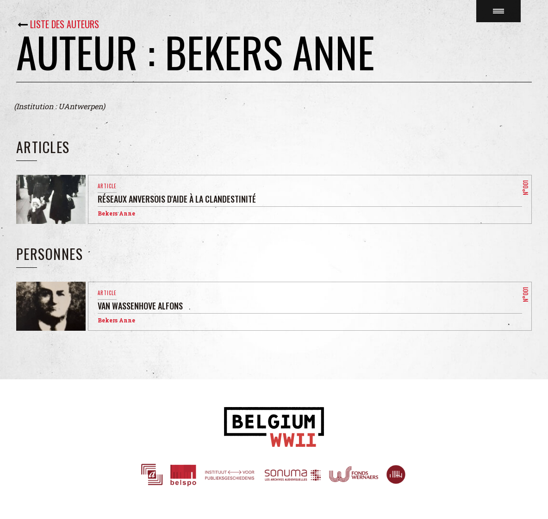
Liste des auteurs (64, 24)
